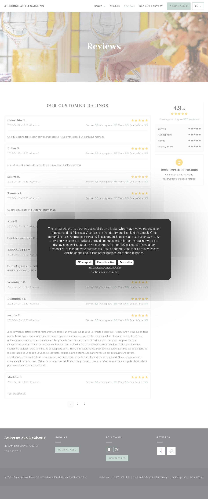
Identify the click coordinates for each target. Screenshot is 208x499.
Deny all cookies (105, 262)
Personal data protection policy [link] (105, 267)
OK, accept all (85, 262)
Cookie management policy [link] (105, 271)
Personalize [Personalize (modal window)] (126, 262)
